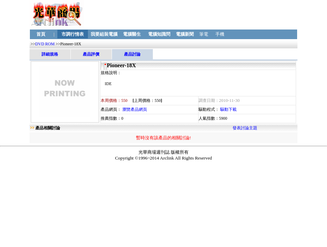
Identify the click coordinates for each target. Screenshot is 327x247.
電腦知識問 (159, 34)
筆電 (203, 34)
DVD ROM (45, 44)
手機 (220, 34)
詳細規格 (50, 54)
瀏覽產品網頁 (134, 109)
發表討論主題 (245, 128)
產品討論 (132, 54)
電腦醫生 (132, 34)
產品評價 (91, 54)
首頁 (41, 34)
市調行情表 (73, 34)
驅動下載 (228, 109)
